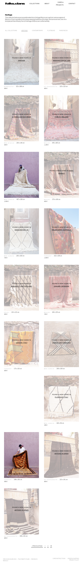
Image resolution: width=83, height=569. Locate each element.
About (47, 3)
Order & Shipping (73, 558)
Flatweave (51, 30)
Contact (72, 3)
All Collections (11, 30)
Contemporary (37, 30)
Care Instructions (59, 558)
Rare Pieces (63, 30)
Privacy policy (74, 560)
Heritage (24, 30)
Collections (34, 3)
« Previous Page (37, 546)
